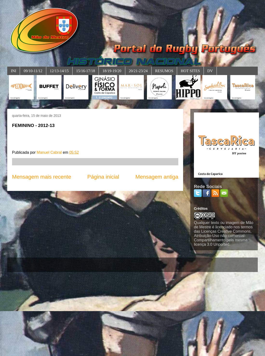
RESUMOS (164, 71)
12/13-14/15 (59, 71)
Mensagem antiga (156, 177)
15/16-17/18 (85, 71)
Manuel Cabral (50, 152)
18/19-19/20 (111, 71)
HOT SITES (190, 71)
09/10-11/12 (33, 71)
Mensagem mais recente (41, 177)
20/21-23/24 (138, 71)
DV (210, 71)
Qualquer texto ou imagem (216, 223)
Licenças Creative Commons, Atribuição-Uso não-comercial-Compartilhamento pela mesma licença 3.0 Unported (223, 237)
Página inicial (103, 177)
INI (13, 71)
